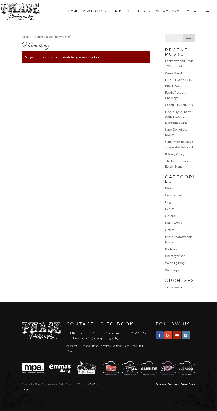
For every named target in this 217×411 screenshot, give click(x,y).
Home (73, 11)
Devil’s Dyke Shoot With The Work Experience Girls (178, 117)
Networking (167, 11)
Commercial (173, 195)
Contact (192, 11)
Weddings (172, 270)
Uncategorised (175, 256)
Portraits (93, 11)
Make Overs (173, 222)
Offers (169, 230)
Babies (170, 188)
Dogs (168, 202)
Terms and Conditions (167, 384)
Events (169, 209)
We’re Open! (173, 73)
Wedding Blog (175, 263)
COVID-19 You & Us (179, 105)
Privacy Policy (174, 154)
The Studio (136, 11)
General (170, 216)
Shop (116, 11)
